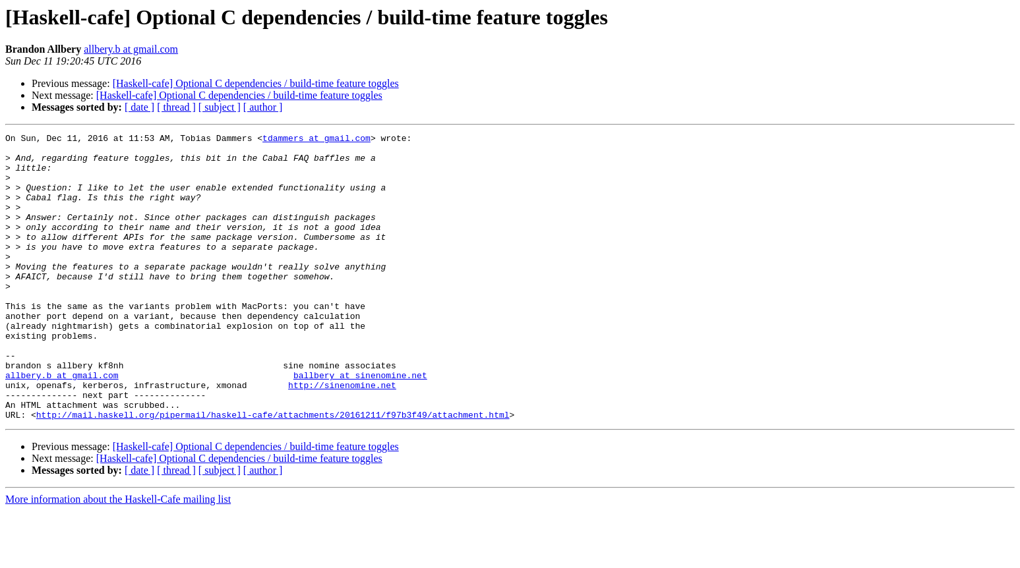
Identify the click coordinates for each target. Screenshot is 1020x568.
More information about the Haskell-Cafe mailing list (118, 556)
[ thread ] (176, 107)
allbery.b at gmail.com (131, 49)
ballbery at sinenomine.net (360, 424)
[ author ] (263, 107)
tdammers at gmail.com (316, 140)
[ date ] (139, 107)
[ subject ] (219, 107)
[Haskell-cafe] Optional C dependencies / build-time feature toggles (256, 83)
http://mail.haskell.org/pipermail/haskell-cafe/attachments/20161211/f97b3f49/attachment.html (273, 472)
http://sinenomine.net (342, 436)
